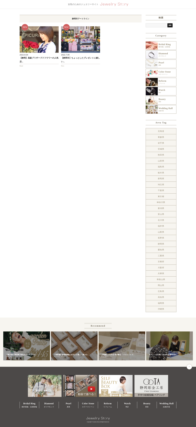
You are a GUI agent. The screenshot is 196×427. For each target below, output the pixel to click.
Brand (21, 66)
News (62, 66)
